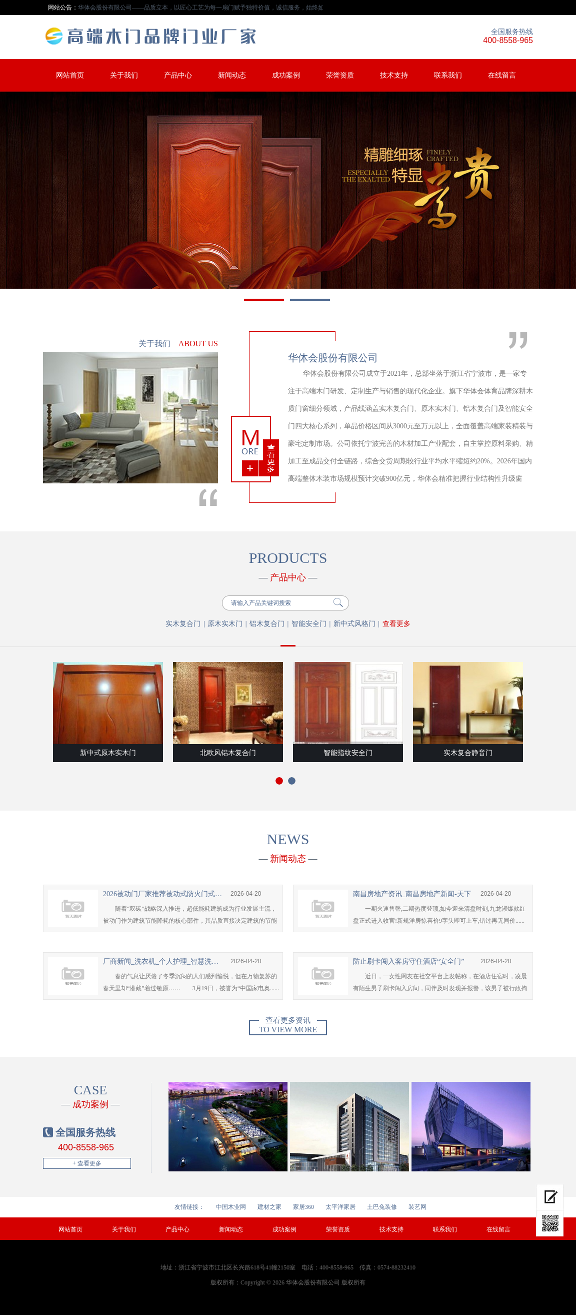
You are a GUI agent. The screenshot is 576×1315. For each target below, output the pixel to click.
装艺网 (417, 1206)
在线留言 (502, 75)
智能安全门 (309, 623)
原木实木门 (225, 623)
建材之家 (270, 1206)
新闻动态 (232, 75)
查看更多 (396, 623)
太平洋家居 (341, 1206)
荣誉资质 (340, 75)
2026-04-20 (245, 893)
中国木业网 (231, 1206)
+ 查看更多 (87, 1163)
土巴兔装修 (382, 1206)
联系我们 (448, 75)
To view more (288, 1027)
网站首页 (70, 75)
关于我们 (124, 75)
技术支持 (394, 75)
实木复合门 (183, 623)
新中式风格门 (355, 623)
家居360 (303, 1206)
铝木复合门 (267, 623)
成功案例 (286, 75)
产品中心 (178, 75)
